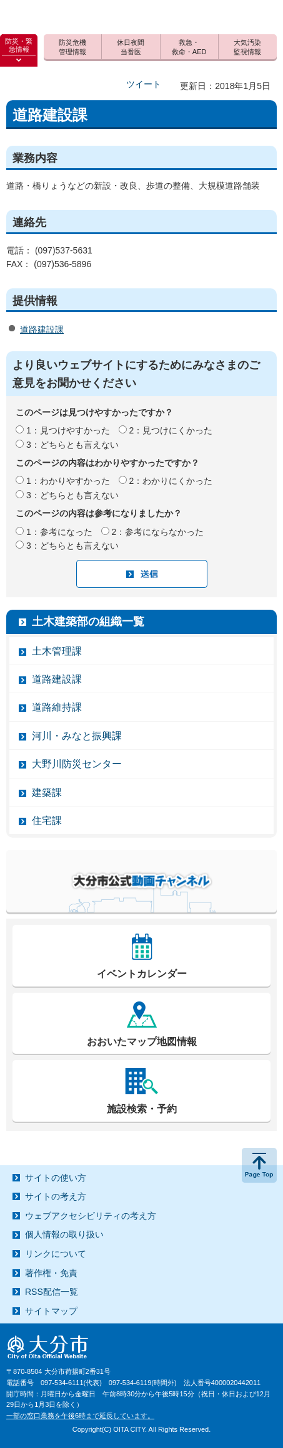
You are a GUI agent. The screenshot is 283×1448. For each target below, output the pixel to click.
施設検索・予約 (142, 1109)
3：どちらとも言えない (72, 445)
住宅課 (47, 820)
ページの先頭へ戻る (259, 1165)
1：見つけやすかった (68, 430)
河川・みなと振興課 (77, 736)
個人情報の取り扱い (64, 1234)
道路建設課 (42, 329)
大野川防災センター (77, 764)
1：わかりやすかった (68, 481)
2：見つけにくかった (171, 430)
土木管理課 (57, 651)
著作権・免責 (51, 1273)
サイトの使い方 (55, 1178)
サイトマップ (51, 1311)
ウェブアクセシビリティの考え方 (90, 1216)
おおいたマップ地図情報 (142, 1041)
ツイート (143, 84)
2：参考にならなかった (158, 532)
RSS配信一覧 (51, 1292)
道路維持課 (57, 707)
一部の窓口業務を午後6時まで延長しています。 (80, 1415)
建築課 (47, 792)
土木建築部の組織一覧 (88, 621)
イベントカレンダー (142, 973)
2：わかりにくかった (171, 481)
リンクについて (55, 1254)
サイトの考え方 (55, 1196)
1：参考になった (59, 532)
